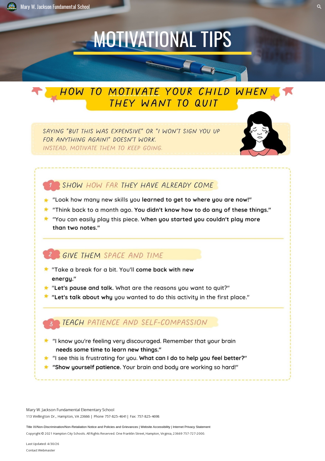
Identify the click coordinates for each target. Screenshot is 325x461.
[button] (319, 6)
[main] (163, 41)
